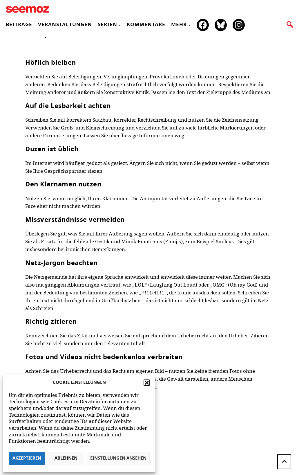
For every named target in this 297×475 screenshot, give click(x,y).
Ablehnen (66, 458)
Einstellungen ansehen (118, 458)
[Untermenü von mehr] (189, 25)
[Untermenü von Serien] (119, 25)
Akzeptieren (26, 458)
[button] (147, 383)
